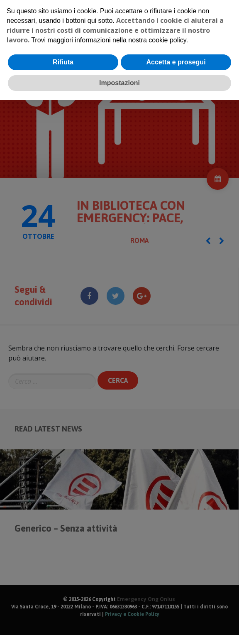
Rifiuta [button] (63, 62)
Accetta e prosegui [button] (175, 62)
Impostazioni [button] (119, 82)
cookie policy (167, 40)
